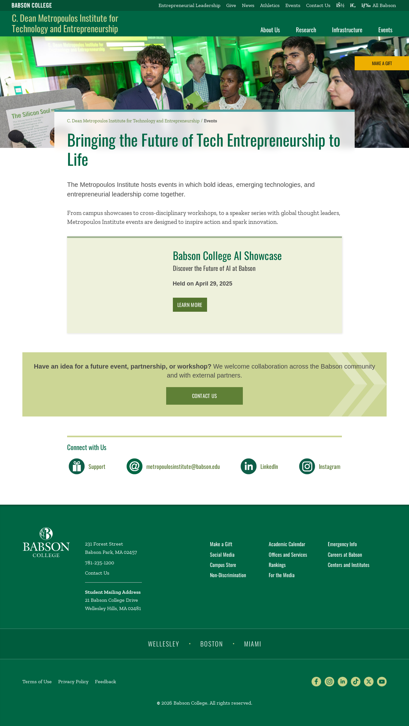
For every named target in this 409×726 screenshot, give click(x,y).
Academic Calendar (287, 544)
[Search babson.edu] (353, 5)
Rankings (277, 565)
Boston (211, 643)
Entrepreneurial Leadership (189, 5)
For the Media (282, 575)
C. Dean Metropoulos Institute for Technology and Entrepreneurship (65, 23)
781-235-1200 (99, 563)
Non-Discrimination (228, 575)
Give (231, 5)
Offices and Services (288, 554)
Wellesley (163, 643)
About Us (270, 29)
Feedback (105, 681)
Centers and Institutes (348, 565)
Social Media (222, 554)
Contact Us (318, 5)
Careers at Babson (345, 554)
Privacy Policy (73, 681)
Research (306, 29)
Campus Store (223, 565)
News (248, 5)
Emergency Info (342, 544)
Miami (252, 643)
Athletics (270, 5)
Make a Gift (382, 63)
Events (292, 5)
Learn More (190, 305)
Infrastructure (347, 29)
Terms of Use (37, 681)
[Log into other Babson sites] (340, 5)
